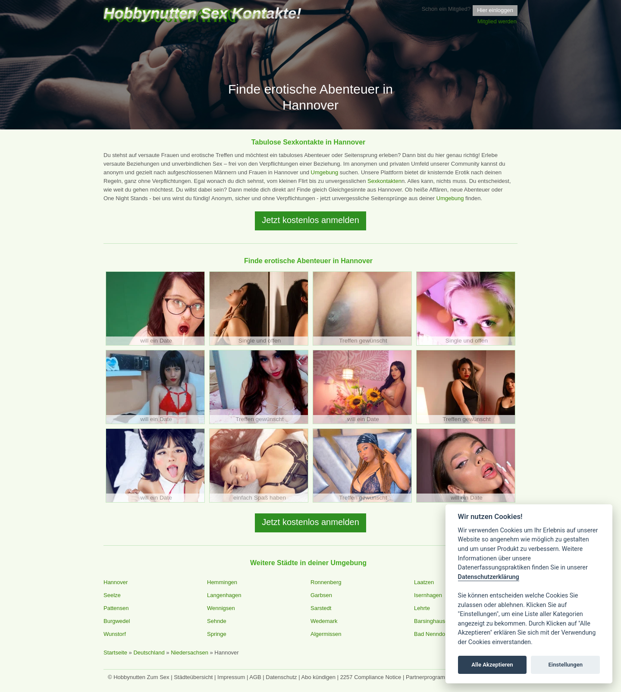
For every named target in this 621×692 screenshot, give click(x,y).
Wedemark (324, 621)
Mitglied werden (497, 21)
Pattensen (116, 608)
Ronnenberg (326, 582)
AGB (255, 677)
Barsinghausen (433, 621)
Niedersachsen (189, 652)
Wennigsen (221, 608)
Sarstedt (320, 608)
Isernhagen (428, 595)
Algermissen (326, 634)
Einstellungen (565, 664)
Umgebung (325, 172)
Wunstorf (115, 634)
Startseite (115, 652)
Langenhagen (224, 595)
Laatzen (424, 582)
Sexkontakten (384, 181)
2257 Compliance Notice (370, 677)
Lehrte (422, 608)
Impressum (231, 677)
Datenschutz (281, 677)
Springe (216, 634)
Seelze (112, 595)
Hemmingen (222, 582)
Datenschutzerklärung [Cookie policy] (488, 577)
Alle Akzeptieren (492, 664)
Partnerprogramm (428, 677)
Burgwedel (117, 621)
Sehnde (216, 621)
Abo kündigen (318, 677)
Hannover (116, 582)
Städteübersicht (193, 677)
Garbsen (321, 595)
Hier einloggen (495, 10)
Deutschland (148, 652)
